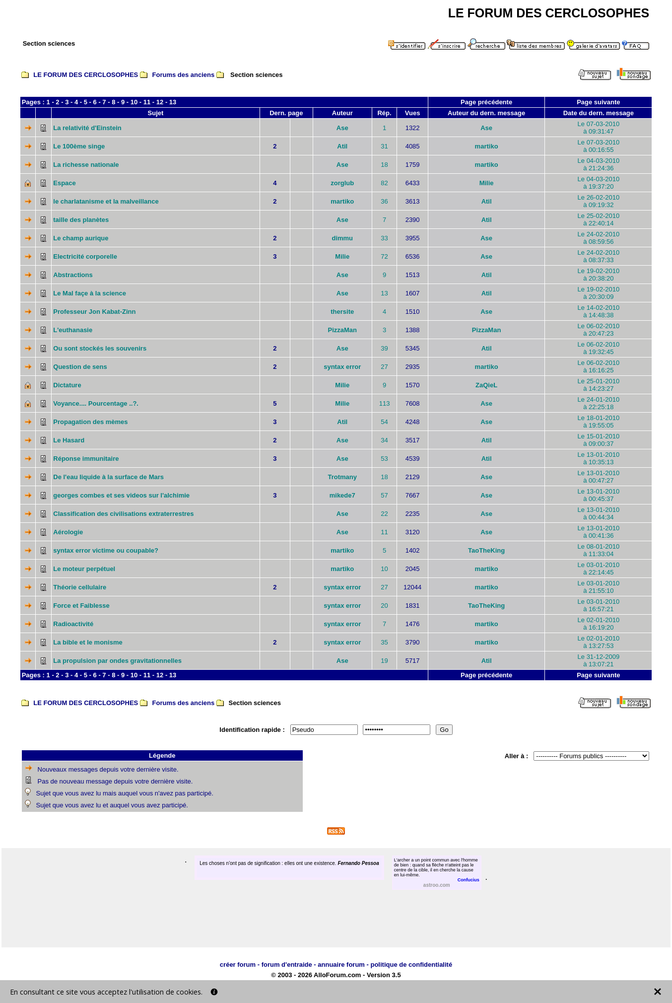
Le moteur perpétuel (84, 569)
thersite (342, 311)
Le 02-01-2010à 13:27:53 (599, 642)
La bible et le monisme (87, 642)
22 (384, 513)
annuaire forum (341, 964)
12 (159, 102)
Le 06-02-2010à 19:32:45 (599, 348)
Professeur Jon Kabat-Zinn (94, 311)
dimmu (342, 238)
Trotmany (342, 477)
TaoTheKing (486, 550)
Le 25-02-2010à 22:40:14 (599, 219)
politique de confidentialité (411, 964)
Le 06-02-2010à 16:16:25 (599, 366)
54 (384, 422)
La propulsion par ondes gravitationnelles (117, 660)
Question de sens (80, 366)
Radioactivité (73, 624)
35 (384, 642)
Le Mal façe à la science (89, 293)
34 (384, 440)
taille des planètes (81, 219)
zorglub (342, 183)
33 (384, 238)
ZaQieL (486, 385)
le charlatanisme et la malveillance (105, 201)
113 (384, 403)
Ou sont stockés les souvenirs (99, 348)
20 (384, 605)
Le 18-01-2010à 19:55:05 (599, 421)
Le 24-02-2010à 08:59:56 (599, 237)
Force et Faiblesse (81, 605)
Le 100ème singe (79, 146)
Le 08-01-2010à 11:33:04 (599, 550)
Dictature (67, 385)
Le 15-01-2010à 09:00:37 (599, 439)
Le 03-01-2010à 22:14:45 (599, 568)
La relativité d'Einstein (87, 128)
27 (384, 366)
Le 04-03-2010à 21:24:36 (599, 164)
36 (384, 201)
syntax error (342, 366)
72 (384, 256)
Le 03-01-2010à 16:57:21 (599, 605)
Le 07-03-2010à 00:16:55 (599, 146)
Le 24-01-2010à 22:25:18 (599, 403)
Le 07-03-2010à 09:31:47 (599, 127)
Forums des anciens (183, 74)
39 (384, 348)
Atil (342, 146)
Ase (342, 128)
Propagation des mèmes (90, 422)
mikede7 (342, 495)
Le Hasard (68, 440)
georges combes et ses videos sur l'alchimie (121, 495)
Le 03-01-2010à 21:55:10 (599, 586)
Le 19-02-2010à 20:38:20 (599, 274)
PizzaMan (342, 330)
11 (146, 102)
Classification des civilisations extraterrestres (123, 513)
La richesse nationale (86, 164)
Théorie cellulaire (79, 587)
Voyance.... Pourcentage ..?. (95, 403)
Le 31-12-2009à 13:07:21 (599, 660)
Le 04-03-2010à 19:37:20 (599, 182)
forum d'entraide (287, 964)
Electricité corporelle (85, 256)
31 (384, 146)
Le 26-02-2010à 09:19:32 (599, 201)
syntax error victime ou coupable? (105, 550)
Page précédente (486, 102)
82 (384, 183)
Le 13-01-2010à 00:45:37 (599, 495)
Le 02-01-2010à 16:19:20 (599, 623)
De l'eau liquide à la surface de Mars (108, 477)
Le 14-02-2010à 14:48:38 (599, 311)
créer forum (238, 964)
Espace (64, 183)
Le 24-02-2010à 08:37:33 (599, 256)
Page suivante (598, 102)
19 (384, 660)
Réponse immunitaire (86, 458)
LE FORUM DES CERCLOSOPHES (85, 74)
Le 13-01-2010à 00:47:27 (599, 476)
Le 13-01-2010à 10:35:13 (599, 458)
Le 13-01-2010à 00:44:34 (599, 513)
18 (384, 164)
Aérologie (68, 532)
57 (384, 495)
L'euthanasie (72, 330)
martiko (486, 146)
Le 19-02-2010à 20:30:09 (599, 293)
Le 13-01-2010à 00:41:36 (599, 531)
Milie (486, 183)
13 (172, 102)
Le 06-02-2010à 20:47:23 (599, 329)
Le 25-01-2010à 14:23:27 (599, 384)
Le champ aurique (80, 238)
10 (134, 102)
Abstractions (72, 275)
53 (384, 458)
